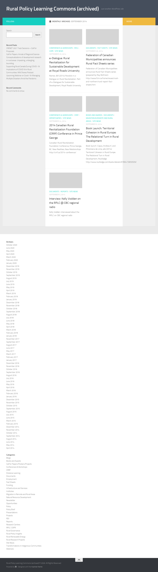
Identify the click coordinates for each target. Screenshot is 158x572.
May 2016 (10, 384)
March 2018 (11, 330)
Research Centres (13, 524)
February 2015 (12, 424)
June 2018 (10, 321)
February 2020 (12, 260)
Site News (59, 51)
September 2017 (13, 342)
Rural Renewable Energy (15, 537)
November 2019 (12, 269)
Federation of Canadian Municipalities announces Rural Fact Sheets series (101, 59)
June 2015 (10, 418)
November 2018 (12, 305)
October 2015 (11, 405)
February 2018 (12, 333)
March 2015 (11, 421)
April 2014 (10, 448)
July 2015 (10, 415)
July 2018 (10, 318)
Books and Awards (94, 115)
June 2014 (10, 442)
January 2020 (11, 263)
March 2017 (11, 354)
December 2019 (12, 266)
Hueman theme (36, 567)
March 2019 (11, 293)
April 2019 (10, 290)
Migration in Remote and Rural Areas (20, 494)
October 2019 (11, 272)
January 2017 (11, 360)
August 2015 (11, 412)
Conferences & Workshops (61, 48)
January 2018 (11, 336)
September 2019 (13, 275)
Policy (8, 506)
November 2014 (12, 430)
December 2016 (12, 363)
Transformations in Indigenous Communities (23, 546)
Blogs (8, 458)
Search (9, 30)
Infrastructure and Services (16, 488)
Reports (64, 191)
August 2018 (11, 315)
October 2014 (11, 433)
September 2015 (13, 409)
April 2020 (10, 254)
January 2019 (11, 299)
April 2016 (10, 387)
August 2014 (11, 439)
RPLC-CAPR (11, 528)
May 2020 (10, 251)
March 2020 (11, 257)
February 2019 (12, 296)
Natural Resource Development (18, 497)
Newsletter (10, 500)
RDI (7, 518)
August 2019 (11, 278)
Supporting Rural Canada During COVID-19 (23, 66)
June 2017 (10, 348)
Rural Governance (13, 531)
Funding (9, 485)
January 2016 (11, 396)
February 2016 (12, 393)
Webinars (10, 549)
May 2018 (10, 324)
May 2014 (10, 445)
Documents (91, 48)
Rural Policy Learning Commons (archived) (52, 9)
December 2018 (12, 302)
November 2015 (12, 402)
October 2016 (11, 369)
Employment (11, 479)
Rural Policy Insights (14, 534)
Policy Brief (10, 509)
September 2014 (13, 436)
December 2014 (12, 427)
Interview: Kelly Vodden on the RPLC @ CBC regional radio (65, 203)
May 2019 (10, 287)
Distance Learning (13, 473)
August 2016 (11, 375)
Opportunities (55, 118)
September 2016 (13, 372)
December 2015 (12, 399)
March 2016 (11, 390)
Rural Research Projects (15, 540)
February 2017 (12, 357)
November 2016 (12, 366)
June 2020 (10, 248)
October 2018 (11, 308)
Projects (9, 515)
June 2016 (10, 381)
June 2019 (10, 284)
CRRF (76, 115)
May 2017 (10, 351)
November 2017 (12, 339)
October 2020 (11, 245)
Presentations (11, 512)
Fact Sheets (102, 48)
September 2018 (13, 312)
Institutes (10, 491)
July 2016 (10, 378)
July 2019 (10, 281)
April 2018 (10, 327)
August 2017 (11, 345)
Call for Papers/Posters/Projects (19, 464)
